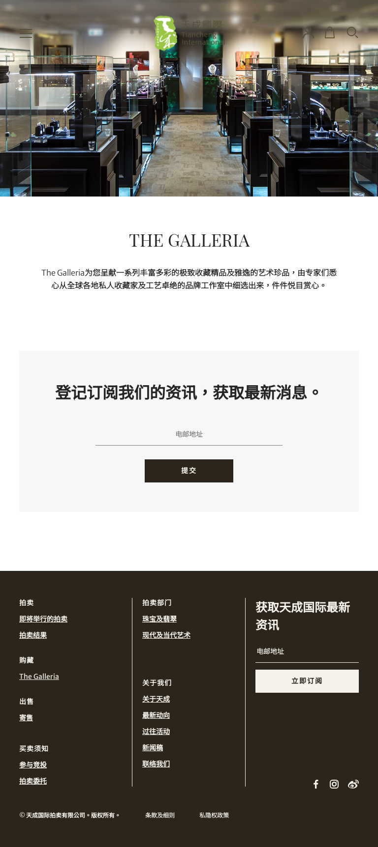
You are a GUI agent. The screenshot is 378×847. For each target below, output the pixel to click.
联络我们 (156, 764)
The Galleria (39, 676)
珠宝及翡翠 (159, 619)
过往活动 (156, 731)
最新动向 (156, 715)
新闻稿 (152, 747)
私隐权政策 (214, 815)
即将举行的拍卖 (43, 619)
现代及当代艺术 (166, 635)
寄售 (26, 717)
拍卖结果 (33, 635)
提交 (189, 470)
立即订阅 (307, 681)
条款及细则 (160, 815)
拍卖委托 (33, 781)
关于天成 (156, 699)
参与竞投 (33, 765)
